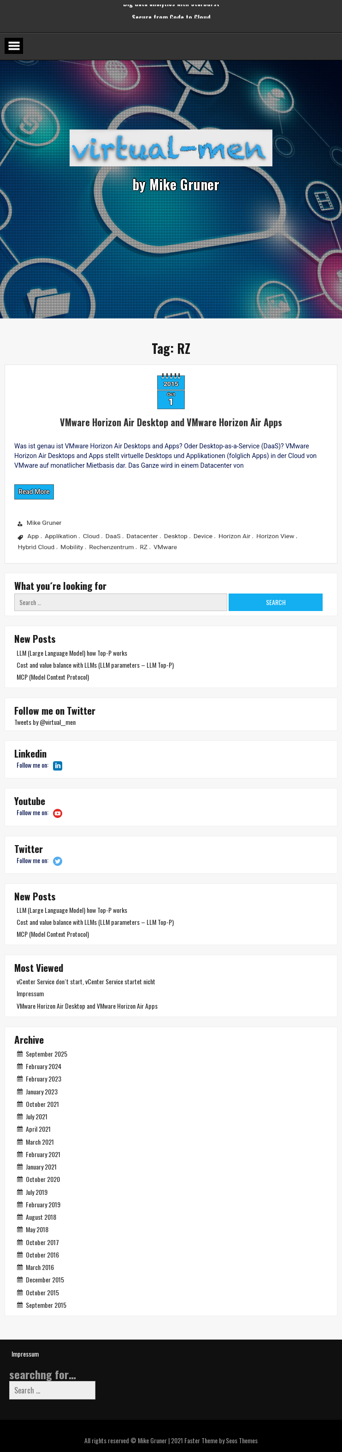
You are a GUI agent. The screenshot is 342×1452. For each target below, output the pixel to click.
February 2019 (43, 1204)
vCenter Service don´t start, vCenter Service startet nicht (86, 981)
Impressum (30, 993)
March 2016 (40, 1267)
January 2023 (42, 1091)
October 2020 (43, 1179)
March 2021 (40, 1141)
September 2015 (46, 1305)
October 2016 (42, 1254)
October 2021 (42, 1104)
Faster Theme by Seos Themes (221, 1440)
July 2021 (36, 1116)
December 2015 (45, 1279)
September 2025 (46, 1053)
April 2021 (38, 1129)
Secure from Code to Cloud (171, 11)
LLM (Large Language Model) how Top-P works (72, 653)
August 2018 (41, 1217)
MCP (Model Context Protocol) (53, 677)
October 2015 (42, 1292)
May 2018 (37, 1229)
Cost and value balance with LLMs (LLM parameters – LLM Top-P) (95, 665)
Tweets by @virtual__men (45, 722)
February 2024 (43, 1066)
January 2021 (41, 1166)
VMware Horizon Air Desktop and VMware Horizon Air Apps (134, 415)
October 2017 (42, 1242)
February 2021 (43, 1154)
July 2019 (36, 1192)
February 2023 (43, 1078)
